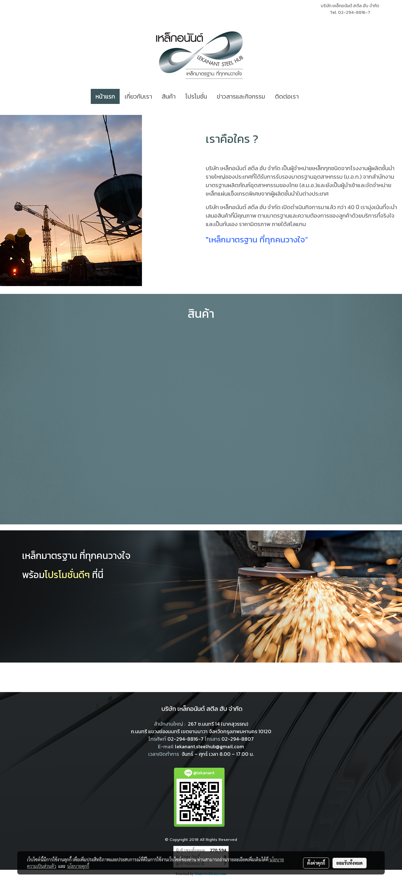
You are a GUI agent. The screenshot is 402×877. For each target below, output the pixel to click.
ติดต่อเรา (287, 96)
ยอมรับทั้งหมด (349, 863)
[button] (309, 96)
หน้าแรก (105, 96)
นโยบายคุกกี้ (78, 866)
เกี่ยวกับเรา (138, 96)
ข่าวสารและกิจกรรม (241, 96)
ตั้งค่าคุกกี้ (316, 863)
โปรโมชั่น (196, 96)
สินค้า (169, 96)
